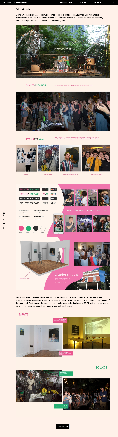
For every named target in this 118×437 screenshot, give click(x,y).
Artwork (83, 2)
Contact (112, 2)
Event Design (21, 2)
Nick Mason (8, 2)
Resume (97, 2)
